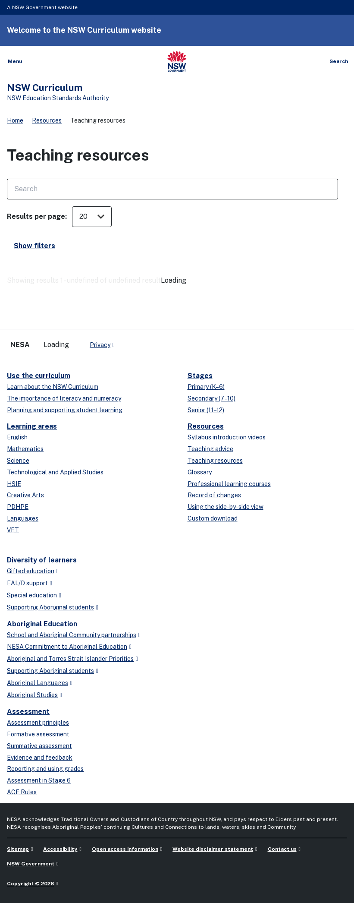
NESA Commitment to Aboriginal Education (67, 646)
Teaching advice (210, 448)
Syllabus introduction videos (227, 437)
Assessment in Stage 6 (39, 780)
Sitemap (18, 849)
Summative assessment (39, 745)
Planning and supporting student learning (64, 410)
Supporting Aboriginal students (50, 607)
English (17, 437)
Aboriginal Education (42, 624)
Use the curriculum (38, 376)
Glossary (200, 472)
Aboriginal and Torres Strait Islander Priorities (70, 658)
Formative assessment (38, 734)
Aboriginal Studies (32, 694)
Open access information (125, 849)
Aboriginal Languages (37, 682)
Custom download (213, 518)
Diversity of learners (42, 560)
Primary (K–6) (206, 386)
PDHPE (17, 506)
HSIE (14, 483)
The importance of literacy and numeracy (64, 398)
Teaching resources (215, 460)
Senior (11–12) (206, 410)
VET (13, 530)
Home (15, 120)
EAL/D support (27, 583)
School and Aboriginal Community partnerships (71, 634)
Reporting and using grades (45, 768)
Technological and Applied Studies (55, 472)
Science (18, 460)
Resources (47, 120)
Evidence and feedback (39, 757)
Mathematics (25, 448)
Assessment (28, 711)
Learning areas (32, 426)
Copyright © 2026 (30, 884)
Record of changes (214, 495)
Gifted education (30, 571)
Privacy (100, 344)
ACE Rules (22, 792)
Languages (22, 518)
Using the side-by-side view (225, 506)
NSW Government (30, 864)
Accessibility (60, 849)
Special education (32, 595)
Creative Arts (25, 495)
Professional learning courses (229, 483)
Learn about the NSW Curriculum (52, 386)
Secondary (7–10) (211, 398)
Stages (200, 376)
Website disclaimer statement (212, 849)
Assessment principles (38, 722)
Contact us (282, 849)
